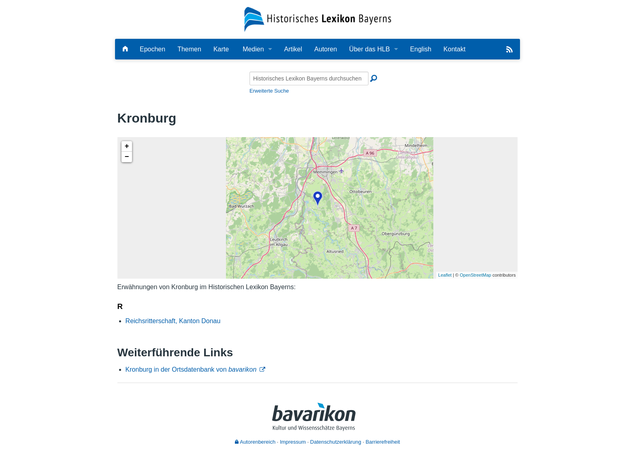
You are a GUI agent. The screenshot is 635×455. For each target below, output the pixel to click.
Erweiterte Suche (269, 91)
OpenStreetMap (475, 275)
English (420, 49)
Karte (221, 49)
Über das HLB (369, 49)
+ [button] (127, 146)
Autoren (325, 49)
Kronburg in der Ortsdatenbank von (191, 369)
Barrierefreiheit (383, 442)
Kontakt (454, 49)
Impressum (293, 442)
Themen (189, 49)
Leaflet (445, 275)
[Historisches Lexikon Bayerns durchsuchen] (309, 78)
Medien (253, 49)
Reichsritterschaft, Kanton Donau (173, 320)
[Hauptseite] (125, 49)
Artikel (293, 49)
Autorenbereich (255, 442)
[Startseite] (318, 18)
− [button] (127, 157)
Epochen (152, 49)
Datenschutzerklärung (335, 442)
